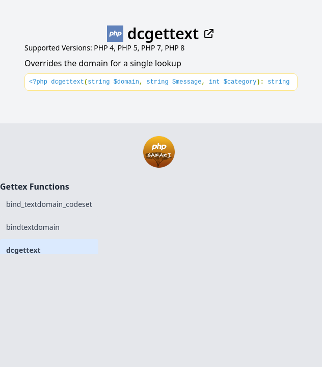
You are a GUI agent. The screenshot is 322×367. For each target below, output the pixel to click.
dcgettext (23, 250)
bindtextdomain (33, 227)
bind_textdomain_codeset (49, 204)
